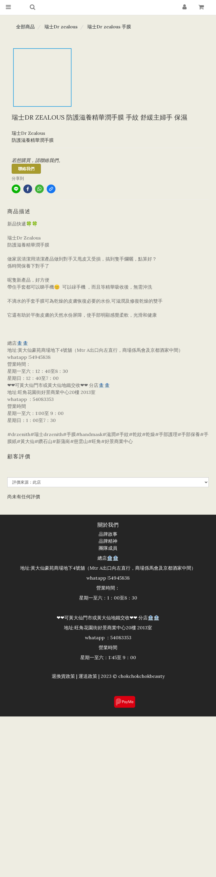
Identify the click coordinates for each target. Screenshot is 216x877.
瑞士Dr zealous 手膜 (109, 27)
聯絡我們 (26, 168)
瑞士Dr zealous (61, 27)
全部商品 (25, 27)
